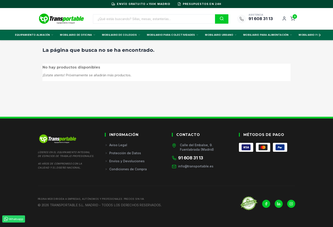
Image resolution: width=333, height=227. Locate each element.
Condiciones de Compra (126, 169)
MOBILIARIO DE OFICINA (78, 34)
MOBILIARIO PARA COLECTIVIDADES (173, 34)
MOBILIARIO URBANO (221, 34)
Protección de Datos (123, 153)
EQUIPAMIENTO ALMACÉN (34, 34)
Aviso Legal (116, 145)
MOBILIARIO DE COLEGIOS (121, 34)
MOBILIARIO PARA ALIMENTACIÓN (267, 34)
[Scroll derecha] (319, 35)
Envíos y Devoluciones (125, 161)
